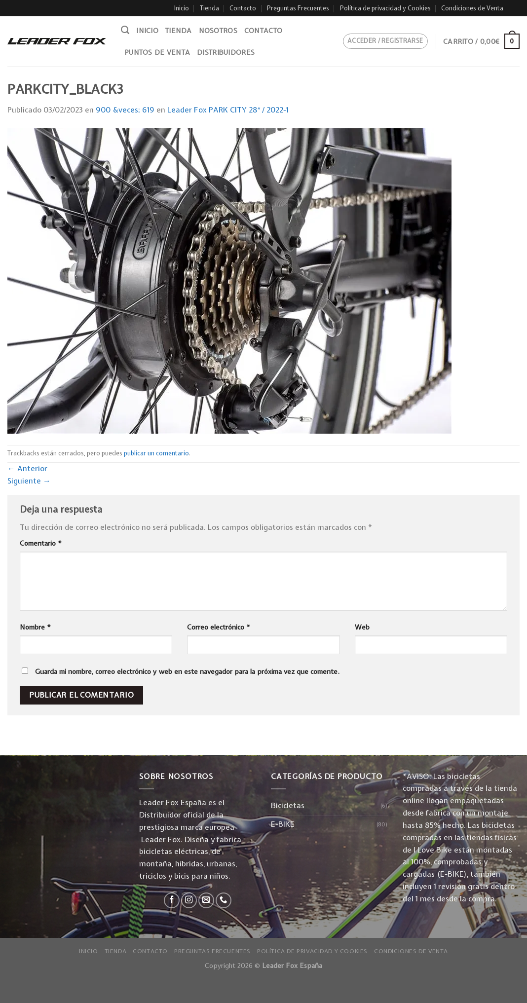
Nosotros (218, 30)
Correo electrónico (218, 627)
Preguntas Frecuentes (298, 8)
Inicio (181, 8)
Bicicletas (287, 805)
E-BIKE (283, 824)
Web (362, 627)
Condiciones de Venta (472, 8)
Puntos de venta (157, 52)
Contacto (242, 8)
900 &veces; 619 (125, 110)
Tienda (209, 8)
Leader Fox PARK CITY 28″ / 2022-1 (228, 110)
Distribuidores (226, 52)
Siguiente (29, 481)
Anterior (27, 468)
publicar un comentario (156, 453)
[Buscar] (125, 30)
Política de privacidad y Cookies (385, 8)
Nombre (35, 627)
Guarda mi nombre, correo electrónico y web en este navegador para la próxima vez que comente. (187, 671)
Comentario (41, 543)
